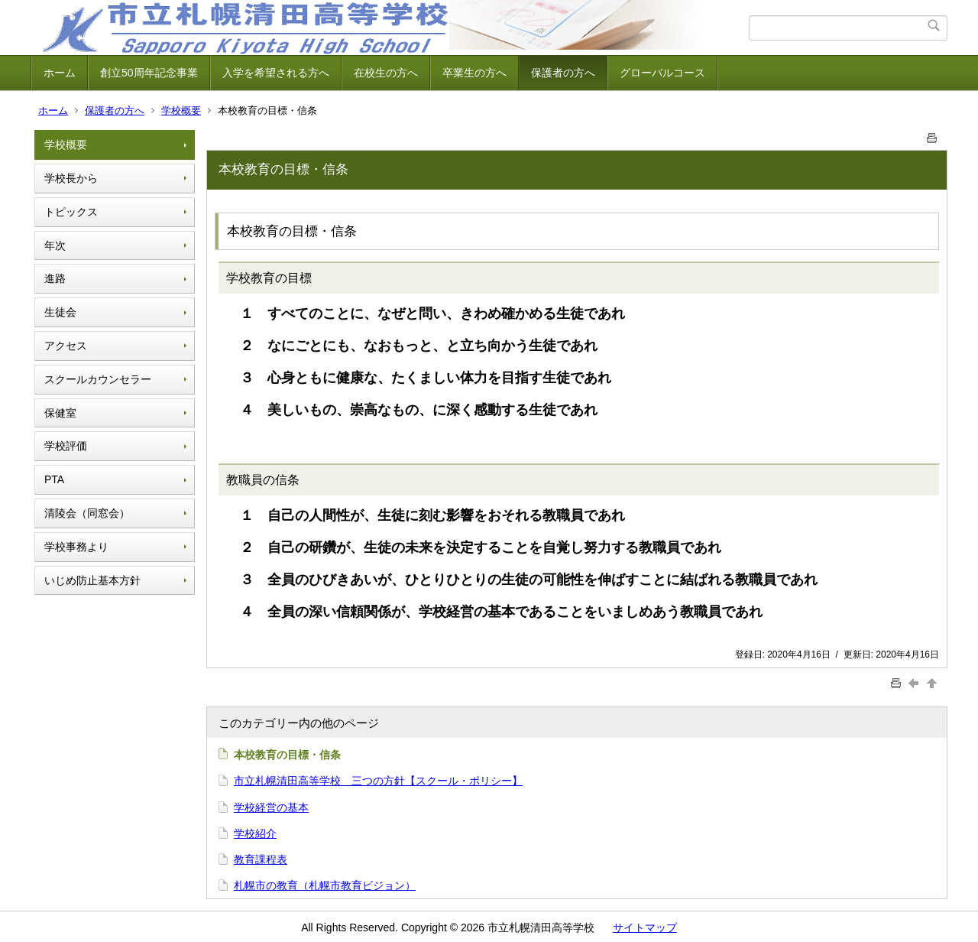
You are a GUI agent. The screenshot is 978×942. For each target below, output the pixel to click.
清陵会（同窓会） (87, 513)
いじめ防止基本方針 (92, 580)
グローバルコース (662, 73)
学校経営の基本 (271, 807)
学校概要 (181, 110)
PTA (54, 479)
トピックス (71, 212)
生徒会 (60, 312)
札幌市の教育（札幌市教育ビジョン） (325, 885)
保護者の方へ (563, 73)
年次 (55, 245)
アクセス (65, 345)
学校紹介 (255, 833)
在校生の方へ (386, 73)
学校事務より (76, 547)
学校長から (71, 178)
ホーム (60, 73)
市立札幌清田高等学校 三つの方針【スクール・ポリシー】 (378, 781)
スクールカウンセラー (97, 379)
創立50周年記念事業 (149, 73)
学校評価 (65, 446)
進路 (55, 278)
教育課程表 (260, 859)
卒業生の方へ (474, 73)
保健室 (60, 413)
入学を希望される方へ (275, 73)
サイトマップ (645, 927)
